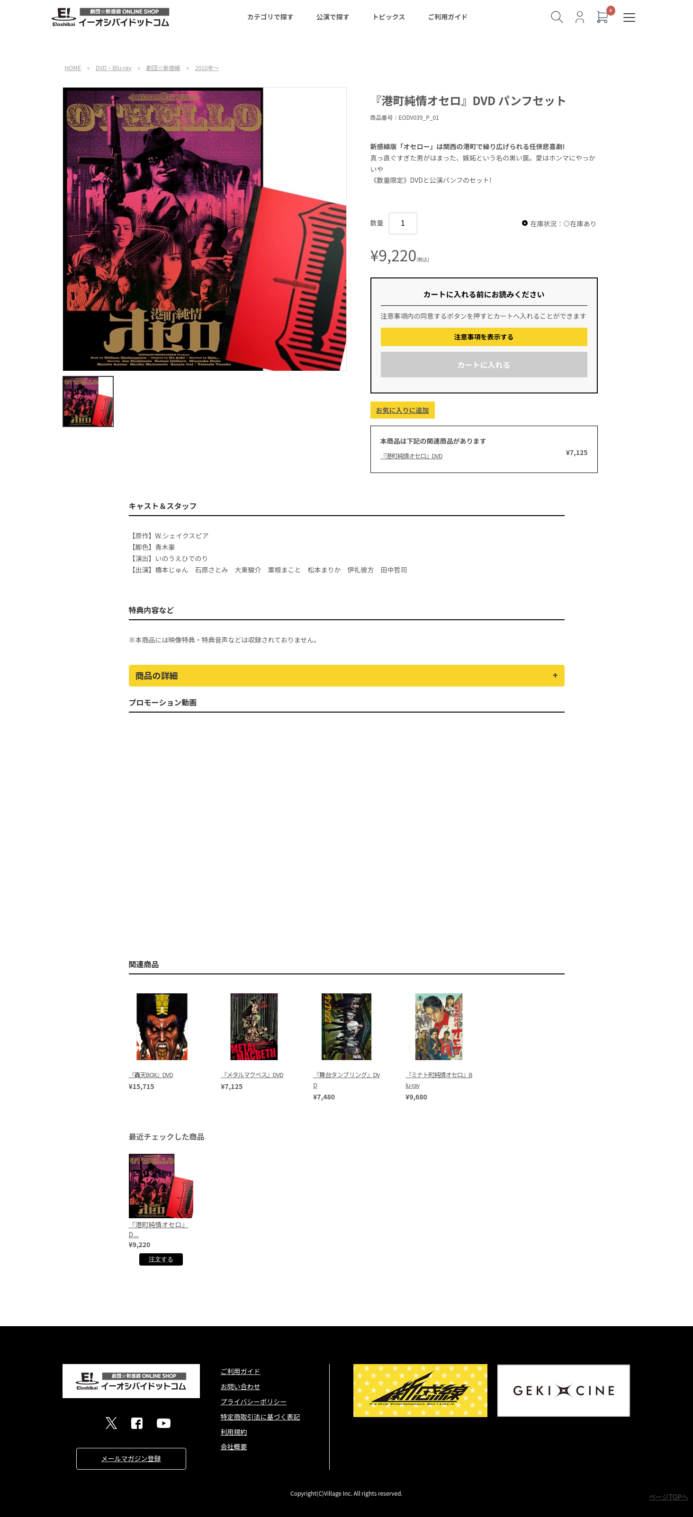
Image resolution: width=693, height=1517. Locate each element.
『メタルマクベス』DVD (252, 1074)
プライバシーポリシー (254, 1401)
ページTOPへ (668, 1496)
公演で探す (333, 16)
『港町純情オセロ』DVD (411, 455)
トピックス (388, 16)
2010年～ (207, 67)
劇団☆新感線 (163, 67)
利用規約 (234, 1432)
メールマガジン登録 (131, 1458)
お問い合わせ (241, 1386)
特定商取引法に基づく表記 (260, 1416)
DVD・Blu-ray (113, 67)
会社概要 (234, 1446)
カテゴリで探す (270, 16)
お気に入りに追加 (402, 410)
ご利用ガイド (448, 16)
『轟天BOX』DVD (151, 1074)
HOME (73, 67)
